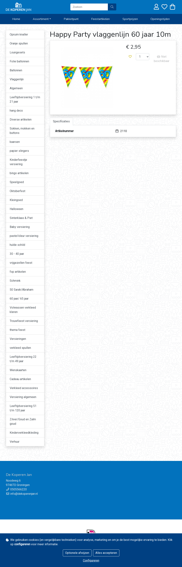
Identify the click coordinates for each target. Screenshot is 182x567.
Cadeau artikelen (20, 379)
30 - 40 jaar (17, 254)
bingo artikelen (19, 173)
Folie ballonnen (19, 61)
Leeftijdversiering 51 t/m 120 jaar (23, 408)
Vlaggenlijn (17, 79)
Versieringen (18, 339)
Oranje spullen (19, 43)
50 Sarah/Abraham (21, 289)
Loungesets (17, 52)
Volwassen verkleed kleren (23, 310)
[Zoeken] (89, 6)
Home (16, 19)
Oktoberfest (17, 191)
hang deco (16, 110)
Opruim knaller (19, 34)
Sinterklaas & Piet (21, 218)
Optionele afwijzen (77, 553)
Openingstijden (160, 19)
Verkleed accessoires (24, 388)
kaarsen (15, 142)
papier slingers (19, 151)
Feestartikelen (100, 19)
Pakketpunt (71, 19)
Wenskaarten (18, 370)
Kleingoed (16, 200)
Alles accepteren (106, 553)
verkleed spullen (20, 348)
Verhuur (14, 441)
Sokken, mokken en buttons (22, 131)
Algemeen (16, 88)
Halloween (16, 209)
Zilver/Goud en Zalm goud (23, 421)
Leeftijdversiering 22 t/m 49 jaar (23, 359)
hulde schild (17, 245)
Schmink (15, 280)
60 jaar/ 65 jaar (19, 298)
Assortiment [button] (41, 19)
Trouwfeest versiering (24, 321)
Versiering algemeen (23, 397)
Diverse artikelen (20, 119)
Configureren (91, 560)
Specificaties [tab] (61, 121)
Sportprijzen (130, 19)
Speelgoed (17, 182)
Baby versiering (20, 227)
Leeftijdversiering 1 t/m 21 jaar (25, 99)
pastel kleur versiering (24, 236)
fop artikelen (18, 271)
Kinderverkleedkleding (24, 432)
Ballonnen (16, 70)
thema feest (17, 330)
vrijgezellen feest (21, 262)
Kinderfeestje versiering (18, 162)
